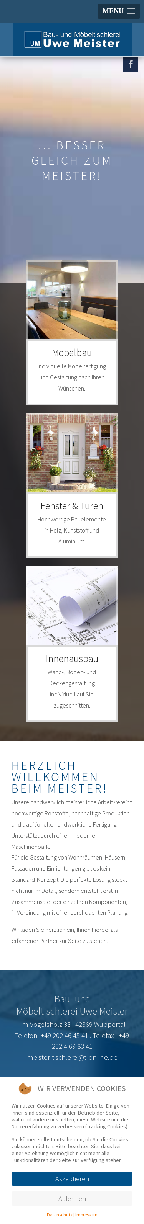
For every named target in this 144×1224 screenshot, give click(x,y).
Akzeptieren (72, 1178)
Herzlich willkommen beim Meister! (60, 777)
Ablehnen (72, 1198)
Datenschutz (60, 1214)
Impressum (86, 1214)
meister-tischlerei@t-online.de (72, 1057)
